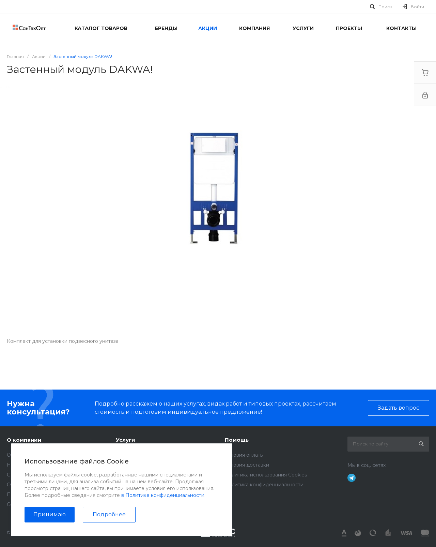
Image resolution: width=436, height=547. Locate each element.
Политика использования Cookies (266, 475)
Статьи (15, 475)
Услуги (125, 440)
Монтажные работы (140, 465)
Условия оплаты (244, 455)
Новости (17, 465)
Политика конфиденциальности (46, 494)
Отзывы (16, 485)
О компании (24, 440)
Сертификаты (23, 504)
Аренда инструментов (143, 455)
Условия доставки (247, 465)
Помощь (237, 440)
